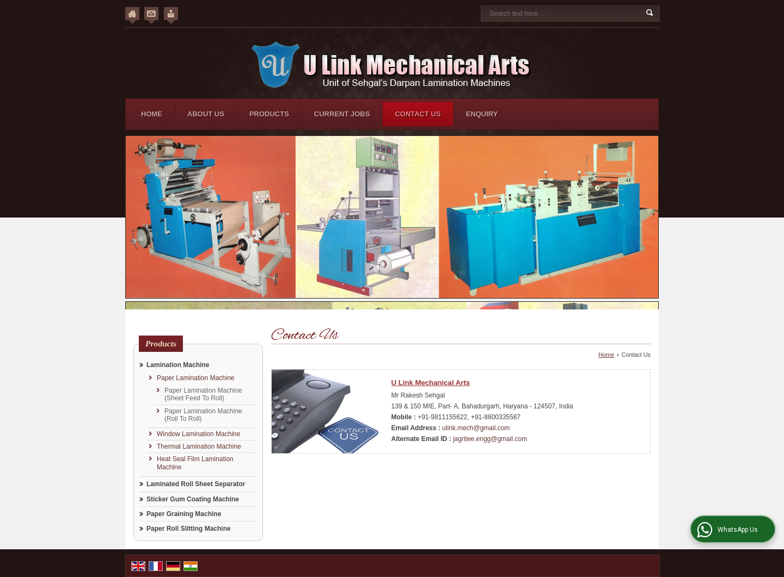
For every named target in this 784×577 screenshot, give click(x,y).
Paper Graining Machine (183, 514)
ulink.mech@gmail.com (476, 428)
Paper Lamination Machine (196, 378)
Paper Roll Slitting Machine (188, 528)
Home (151, 114)
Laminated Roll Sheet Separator (195, 484)
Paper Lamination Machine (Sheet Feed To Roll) (203, 394)
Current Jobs (342, 114)
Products (269, 114)
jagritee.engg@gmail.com (490, 439)
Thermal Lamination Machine (199, 446)
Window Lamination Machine (198, 434)
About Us (205, 114)
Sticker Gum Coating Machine (192, 499)
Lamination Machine (177, 365)
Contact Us (417, 114)
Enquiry (482, 114)
